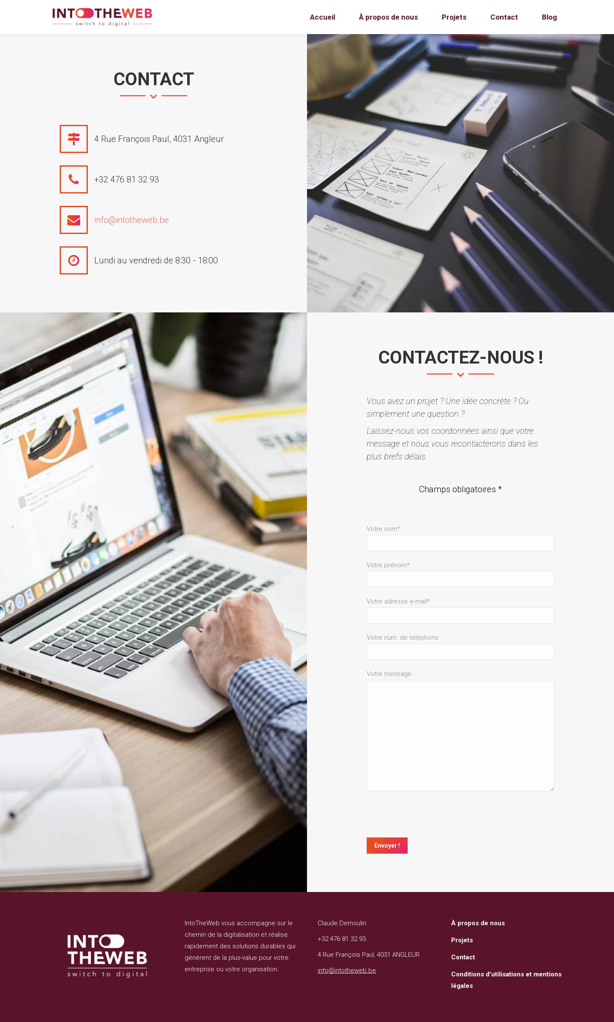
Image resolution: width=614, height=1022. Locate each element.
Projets (462, 940)
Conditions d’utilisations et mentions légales (506, 980)
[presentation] (431, 816)
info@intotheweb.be (131, 220)
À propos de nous (478, 923)
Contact (463, 957)
